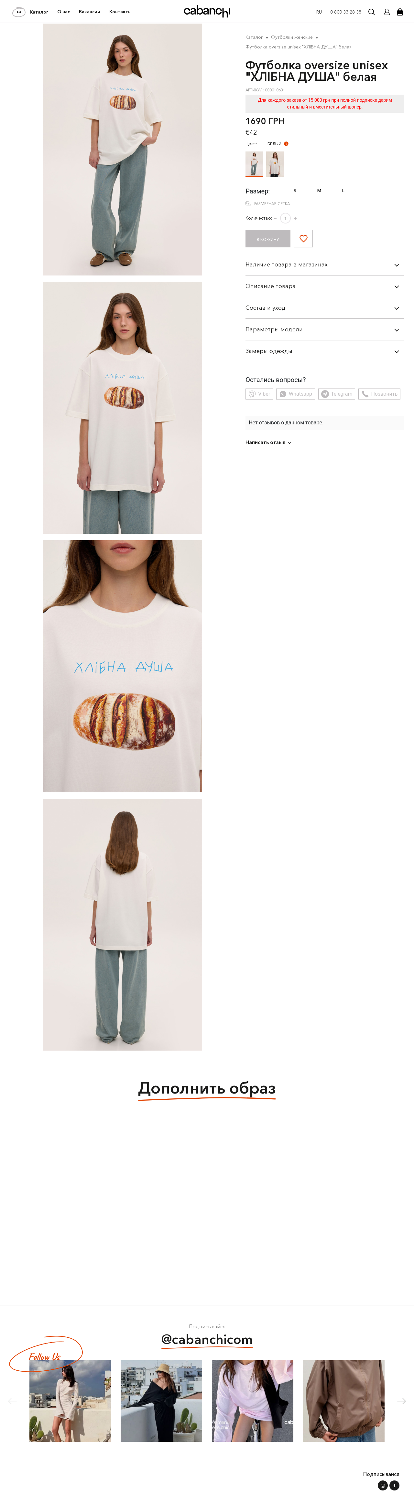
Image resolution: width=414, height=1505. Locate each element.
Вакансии (90, 12)
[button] (401, 1401)
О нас (63, 12)
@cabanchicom (207, 1340)
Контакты (120, 12)
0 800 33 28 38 (345, 12)
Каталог (30, 12)
